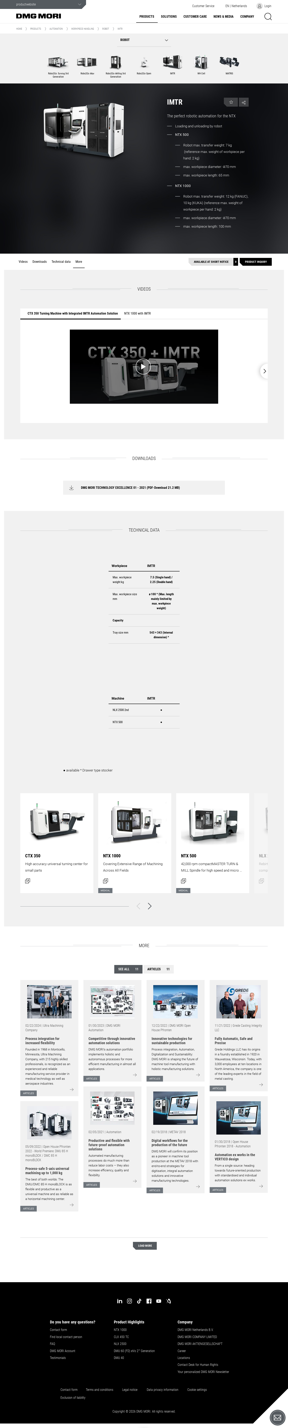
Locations (184, 1358)
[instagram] (129, 1301)
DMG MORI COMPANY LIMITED (197, 1337)
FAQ (52, 1344)
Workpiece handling (82, 28)
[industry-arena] (168, 1301)
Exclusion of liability (72, 1398)
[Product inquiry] (256, 262)
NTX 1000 (120, 1330)
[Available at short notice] (213, 262)
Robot (105, 28)
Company (247, 16)
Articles (158, 969)
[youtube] (158, 1301)
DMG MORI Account (62, 1351)
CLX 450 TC (121, 1337)
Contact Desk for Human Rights (198, 1365)
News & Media (224, 16)
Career (182, 1351)
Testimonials (58, 1358)
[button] (203, 6)
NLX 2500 (120, 1344)
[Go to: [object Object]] (49, 1001)
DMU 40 (119, 1358)
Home (19, 28)
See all (128, 969)
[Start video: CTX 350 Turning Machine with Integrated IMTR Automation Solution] (144, 367)
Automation (56, 28)
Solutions (169, 16)
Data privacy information (162, 1390)
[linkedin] (119, 1301)
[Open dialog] (56, 840)
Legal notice (129, 1390)
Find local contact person (66, 1337)
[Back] (138, 906)
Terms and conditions (99, 1390)
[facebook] (149, 1301)
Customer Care (195, 16)
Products (146, 16)
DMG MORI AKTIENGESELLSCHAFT (200, 1344)
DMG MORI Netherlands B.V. (196, 1330)
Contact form (58, 1330)
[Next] (150, 906)
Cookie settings (197, 1390)
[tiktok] (139, 1301)
